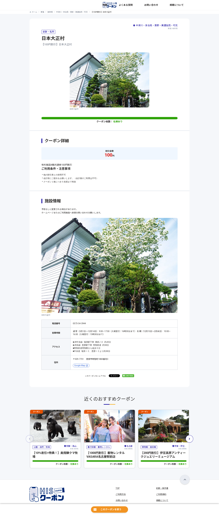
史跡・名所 (48, 31)
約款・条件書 (162, 488)
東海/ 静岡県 (179, 447)
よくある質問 (152, 5)
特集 (140, 5)
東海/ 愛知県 (128, 447)
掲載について (183, 5)
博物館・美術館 (149, 447)
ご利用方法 (121, 494)
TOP (118, 488)
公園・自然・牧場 (42, 447)
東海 (42, 12)
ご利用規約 (161, 494)
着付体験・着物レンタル (99, 447)
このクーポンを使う (111, 509)
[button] (189, 439)
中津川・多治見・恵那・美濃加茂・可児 (71, 12)
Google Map (79, 365)
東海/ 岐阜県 (71, 447)
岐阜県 (50, 12)
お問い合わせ (168, 5)
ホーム (34, 12)
